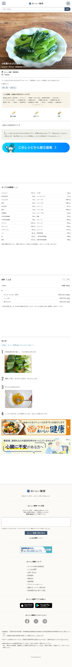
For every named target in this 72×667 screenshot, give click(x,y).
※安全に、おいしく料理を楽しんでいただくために (17, 345)
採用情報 (30, 581)
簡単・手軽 (5, 87)
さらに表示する (36, 105)
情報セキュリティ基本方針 (36, 587)
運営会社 (30, 578)
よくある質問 (33, 538)
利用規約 (30, 575)
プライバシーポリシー (34, 584)
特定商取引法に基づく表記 (36, 590)
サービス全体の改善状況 (35, 566)
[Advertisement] (36, 167)
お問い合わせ (30, 514)
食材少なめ (13, 87)
